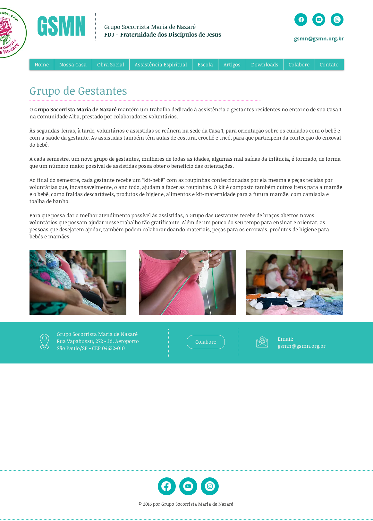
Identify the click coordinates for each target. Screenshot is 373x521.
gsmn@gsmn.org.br (319, 38)
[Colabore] (206, 342)
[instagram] (210, 486)
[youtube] (188, 486)
